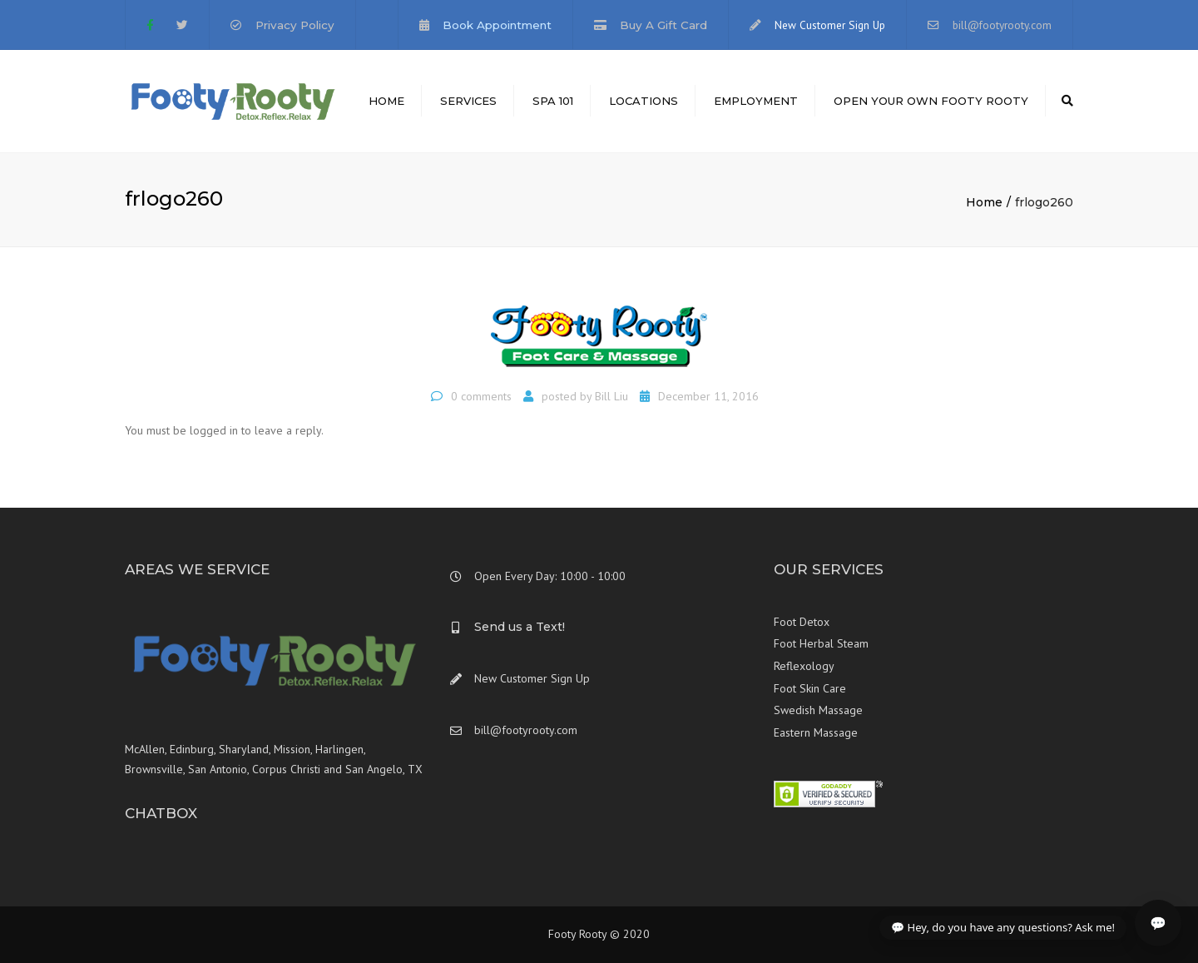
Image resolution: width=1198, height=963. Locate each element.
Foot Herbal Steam (821, 643)
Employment (756, 100)
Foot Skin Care (810, 688)
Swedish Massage (818, 709)
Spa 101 (552, 100)
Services (468, 100)
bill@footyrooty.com (1002, 24)
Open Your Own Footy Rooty (931, 100)
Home (386, 100)
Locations (643, 100)
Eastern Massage (816, 732)
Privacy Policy (294, 25)
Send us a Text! (519, 626)
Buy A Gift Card (663, 25)
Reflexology (804, 665)
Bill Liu (611, 396)
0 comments (481, 396)
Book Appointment (497, 25)
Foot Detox (801, 621)
